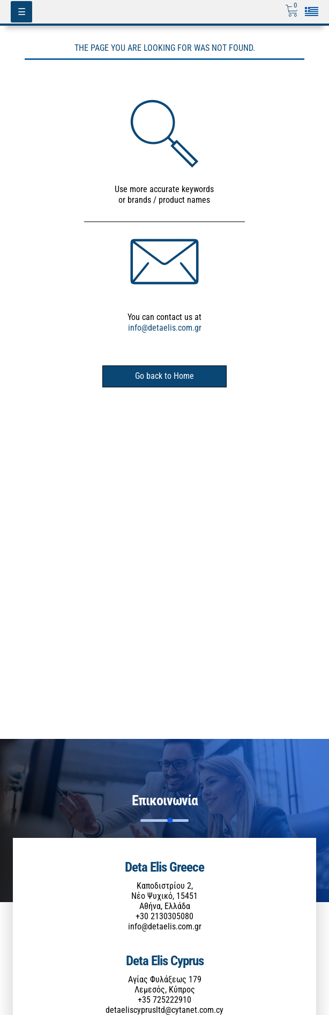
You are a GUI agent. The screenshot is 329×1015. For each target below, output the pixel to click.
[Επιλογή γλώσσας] (311, 11)
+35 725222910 (164, 1000)
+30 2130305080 (164, 916)
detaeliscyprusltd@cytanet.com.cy (164, 1010)
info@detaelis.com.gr (164, 328)
